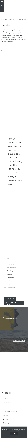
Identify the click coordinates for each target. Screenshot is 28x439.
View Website (10, 298)
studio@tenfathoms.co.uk (8, 398)
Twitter (6, 419)
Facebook (7, 423)
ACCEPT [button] (14, 433)
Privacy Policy (5, 415)
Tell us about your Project (12, 303)
